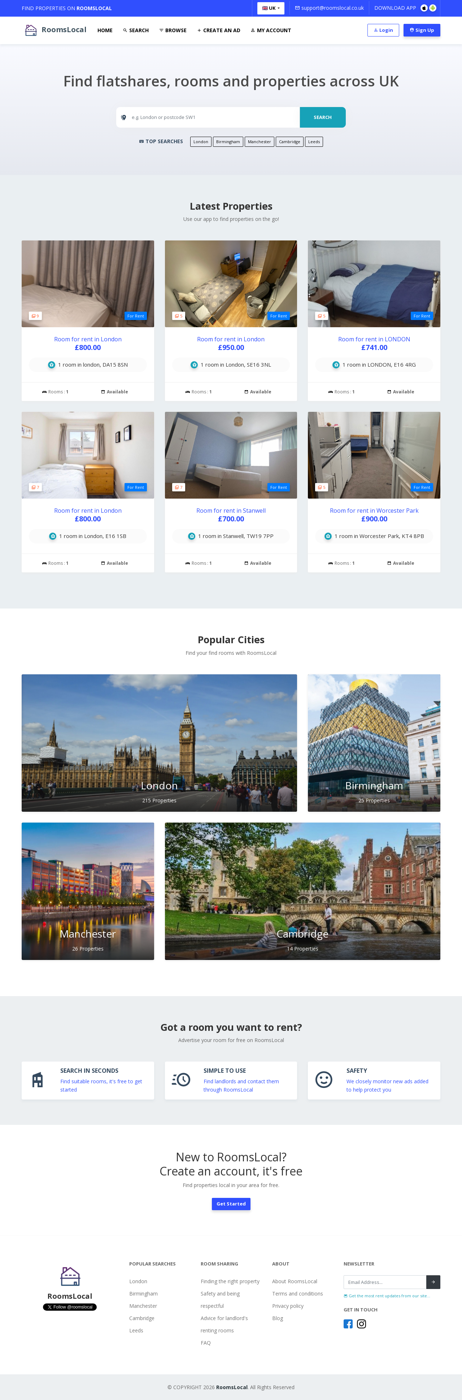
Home (105, 30)
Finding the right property (230, 1281)
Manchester (259, 141)
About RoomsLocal (294, 1281)
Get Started (231, 1203)
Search (136, 30)
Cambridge (289, 141)
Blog (277, 1318)
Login (383, 30)
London (200, 141)
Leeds (314, 141)
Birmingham (228, 141)
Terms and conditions (297, 1293)
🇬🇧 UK (269, 8)
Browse (173, 30)
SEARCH (323, 117)
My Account (270, 30)
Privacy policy (288, 1305)
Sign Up (422, 30)
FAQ (206, 1342)
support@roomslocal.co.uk (329, 7)
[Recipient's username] (385, 1282)
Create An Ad (218, 30)
